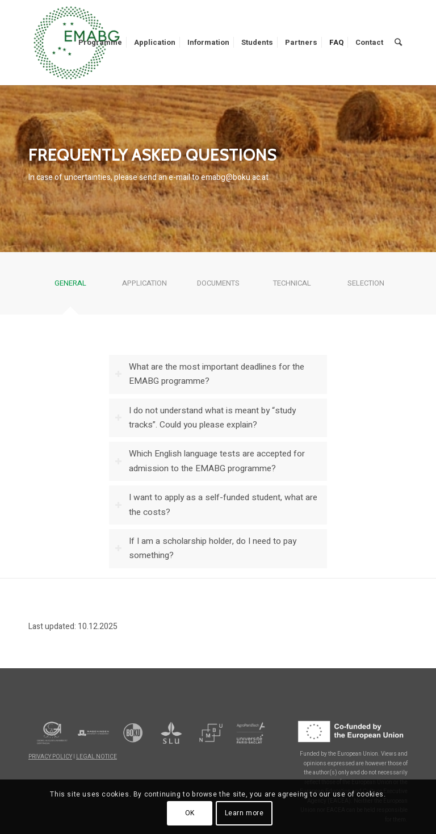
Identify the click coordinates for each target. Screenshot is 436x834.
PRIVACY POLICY (50, 757)
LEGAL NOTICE (96, 757)
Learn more (244, 813)
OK (190, 813)
